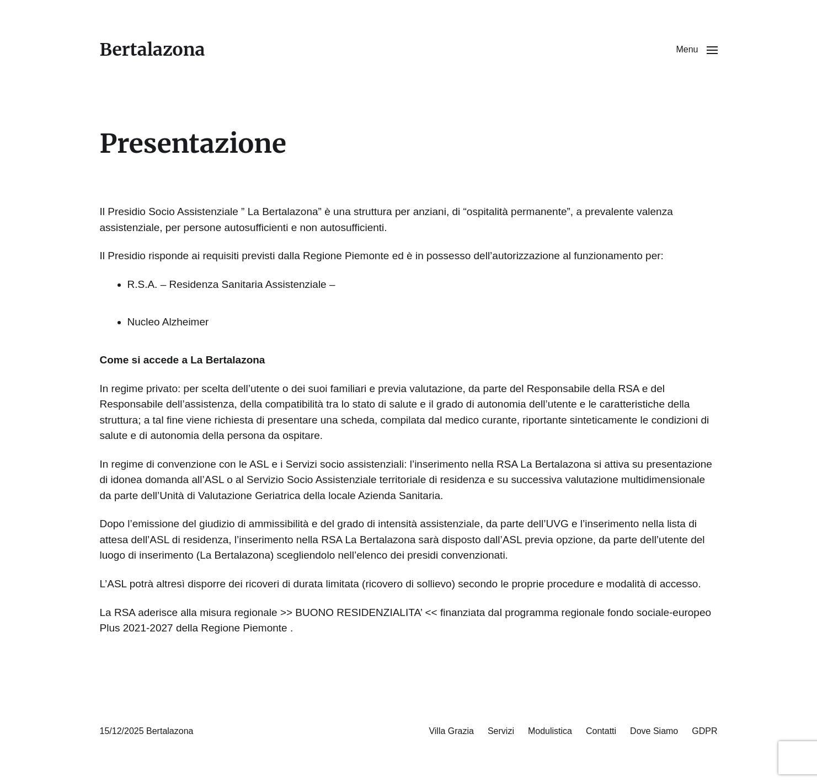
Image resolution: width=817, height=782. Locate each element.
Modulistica (550, 731)
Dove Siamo (654, 731)
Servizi (501, 731)
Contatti (601, 731)
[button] (696, 49)
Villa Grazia (451, 731)
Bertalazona (152, 49)
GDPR (704, 731)
